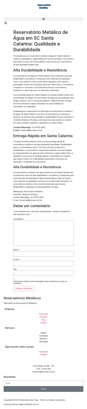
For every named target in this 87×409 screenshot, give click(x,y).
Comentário (18, 219)
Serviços (9, 327)
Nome (16, 250)
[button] (43, 19)
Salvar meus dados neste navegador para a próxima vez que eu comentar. (40, 282)
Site (15, 269)
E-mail (16, 260)
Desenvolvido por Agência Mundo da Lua (21, 404)
